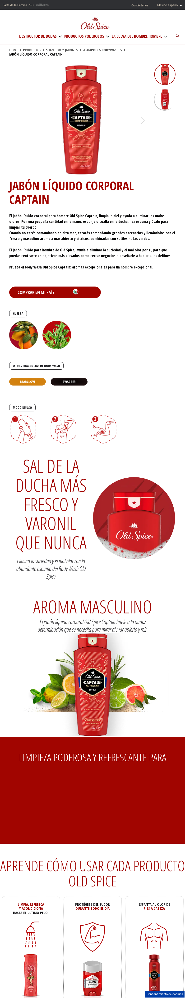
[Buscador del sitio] (174, 36)
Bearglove (27, 381)
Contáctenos (139, 5)
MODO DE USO (22, 407)
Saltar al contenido (12, 1)
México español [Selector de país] (170, 5)
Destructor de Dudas (38, 36)
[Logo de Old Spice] (95, 24)
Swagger (69, 381)
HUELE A (18, 313)
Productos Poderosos (84, 36)
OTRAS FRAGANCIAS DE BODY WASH (36, 365)
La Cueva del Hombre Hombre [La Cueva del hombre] (137, 36)
